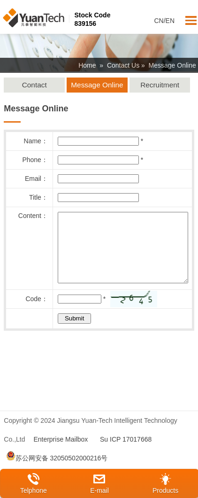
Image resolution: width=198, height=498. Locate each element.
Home (87, 65)
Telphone (33, 490)
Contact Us (123, 65)
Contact (34, 85)
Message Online (97, 85)
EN (170, 20)
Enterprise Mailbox (60, 453)
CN (158, 20)
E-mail (99, 490)
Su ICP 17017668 (126, 453)
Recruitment (159, 85)
